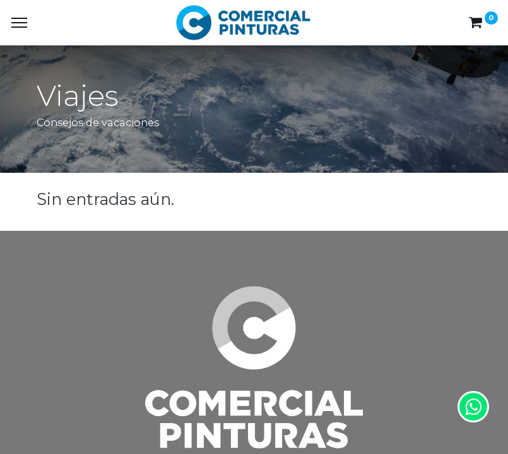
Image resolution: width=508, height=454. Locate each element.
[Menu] (19, 22)
